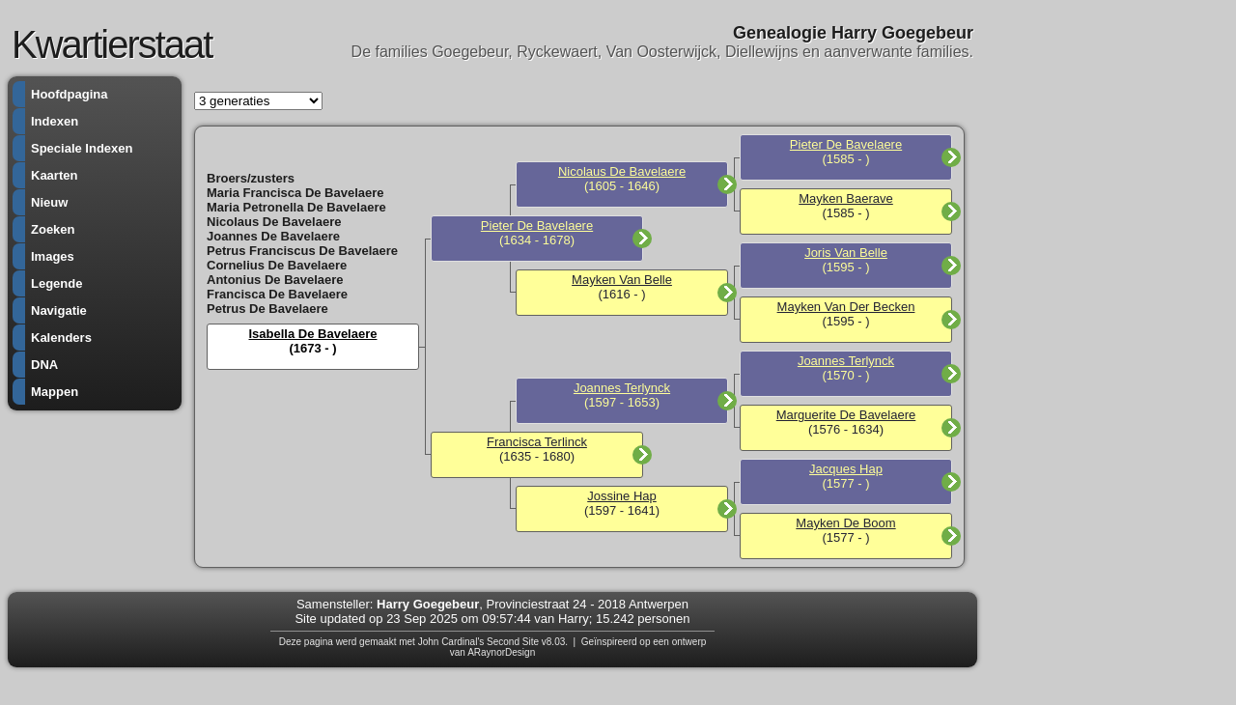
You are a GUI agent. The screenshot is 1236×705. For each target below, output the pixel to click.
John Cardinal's (451, 641)
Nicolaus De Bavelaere (274, 221)
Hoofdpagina (69, 94)
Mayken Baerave (846, 198)
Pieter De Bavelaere (537, 225)
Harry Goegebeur (428, 604)
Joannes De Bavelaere (273, 236)
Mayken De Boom (845, 523)
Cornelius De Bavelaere (277, 265)
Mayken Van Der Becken (846, 306)
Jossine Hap (622, 496)
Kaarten (54, 175)
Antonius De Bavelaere (275, 279)
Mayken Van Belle (622, 279)
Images (52, 256)
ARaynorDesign (501, 652)
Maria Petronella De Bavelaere (296, 207)
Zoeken (53, 229)
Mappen (54, 391)
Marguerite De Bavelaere (846, 415)
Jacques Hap (846, 469)
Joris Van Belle (845, 252)
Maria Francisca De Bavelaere (295, 192)
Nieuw (49, 202)
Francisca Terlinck (537, 442)
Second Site (513, 641)
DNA (44, 364)
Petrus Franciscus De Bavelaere (302, 250)
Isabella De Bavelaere (313, 333)
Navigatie (59, 310)
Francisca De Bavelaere (277, 294)
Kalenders (61, 337)
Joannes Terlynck (622, 388)
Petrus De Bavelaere (267, 308)
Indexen (54, 121)
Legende (56, 283)
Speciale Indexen (82, 148)
